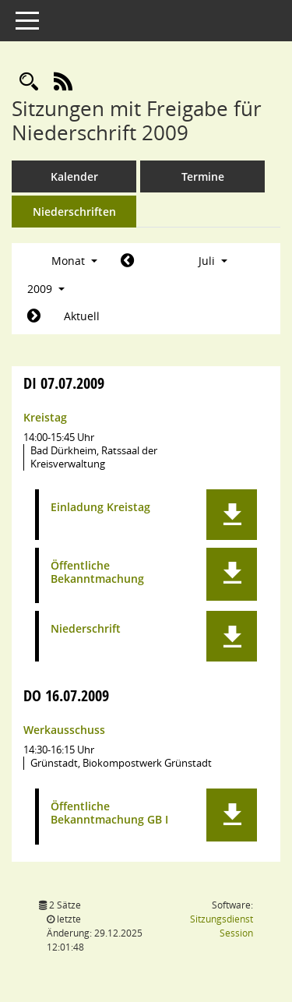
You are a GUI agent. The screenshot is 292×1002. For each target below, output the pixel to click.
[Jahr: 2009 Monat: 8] (34, 316)
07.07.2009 (63, 382)
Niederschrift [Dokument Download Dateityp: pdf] (86, 629)
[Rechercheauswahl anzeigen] (29, 82)
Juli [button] (213, 260)
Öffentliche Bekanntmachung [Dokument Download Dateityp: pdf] (97, 572)
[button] (231, 514)
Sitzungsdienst (221, 926)
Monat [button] (74, 260)
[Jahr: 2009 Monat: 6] (127, 261)
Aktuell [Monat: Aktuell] (82, 316)
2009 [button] (46, 288)
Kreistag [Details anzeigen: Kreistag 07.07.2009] (45, 417)
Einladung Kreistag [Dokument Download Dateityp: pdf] (100, 507)
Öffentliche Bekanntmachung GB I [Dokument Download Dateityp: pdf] (109, 813)
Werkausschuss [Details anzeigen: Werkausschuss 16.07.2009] (64, 729)
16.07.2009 (66, 695)
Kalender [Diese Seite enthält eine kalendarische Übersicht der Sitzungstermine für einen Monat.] (74, 176)
